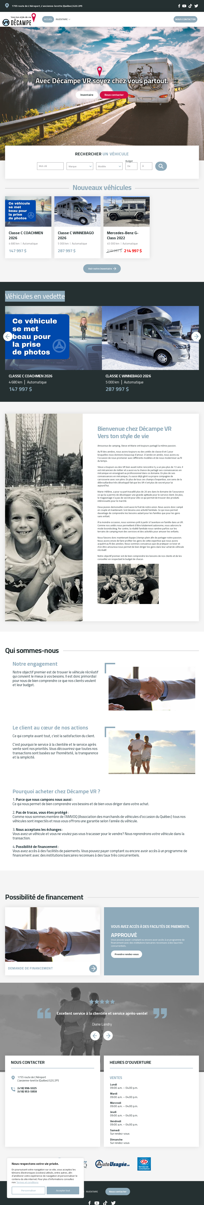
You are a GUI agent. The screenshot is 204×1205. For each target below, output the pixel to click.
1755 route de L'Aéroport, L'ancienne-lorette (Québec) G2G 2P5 (47, 6)
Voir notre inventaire (100, 268)
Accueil (48, 19)
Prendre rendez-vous (126, 954)
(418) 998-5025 (27, 1088)
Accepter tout (63, 1190)
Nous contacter (185, 19)
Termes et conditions (27, 1182)
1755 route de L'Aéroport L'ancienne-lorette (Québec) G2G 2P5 (38, 1079)
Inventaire (62, 19)
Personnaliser (28, 1190)
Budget (140, 165)
